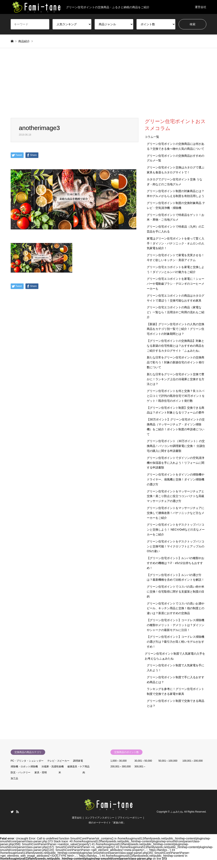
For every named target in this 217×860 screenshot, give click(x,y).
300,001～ (140, 766)
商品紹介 (24, 41)
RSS (17, 811)
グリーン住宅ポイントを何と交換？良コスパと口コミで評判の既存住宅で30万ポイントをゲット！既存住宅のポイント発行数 (176, 395)
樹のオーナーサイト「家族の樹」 (107, 822)
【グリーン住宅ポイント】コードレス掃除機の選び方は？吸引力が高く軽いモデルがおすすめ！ (175, 641)
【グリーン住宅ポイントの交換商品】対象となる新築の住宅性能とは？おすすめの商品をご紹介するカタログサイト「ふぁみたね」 (175, 345)
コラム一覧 (152, 136)
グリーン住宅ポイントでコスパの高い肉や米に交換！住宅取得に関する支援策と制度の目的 (175, 591)
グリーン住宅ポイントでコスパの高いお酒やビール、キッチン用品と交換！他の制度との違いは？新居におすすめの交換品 (175, 608)
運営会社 (200, 7)
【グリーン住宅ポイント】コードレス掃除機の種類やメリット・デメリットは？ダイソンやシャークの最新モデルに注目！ (175, 625)
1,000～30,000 (118, 760)
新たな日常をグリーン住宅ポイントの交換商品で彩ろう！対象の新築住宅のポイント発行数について (175, 362)
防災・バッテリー (20, 772)
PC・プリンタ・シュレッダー (27, 760)
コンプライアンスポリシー (99, 817)
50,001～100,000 (167, 760)
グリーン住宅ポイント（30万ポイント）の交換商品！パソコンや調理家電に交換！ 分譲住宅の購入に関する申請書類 (176, 445)
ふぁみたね (176, 811)
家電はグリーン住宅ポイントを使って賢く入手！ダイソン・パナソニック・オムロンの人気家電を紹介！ (175, 243)
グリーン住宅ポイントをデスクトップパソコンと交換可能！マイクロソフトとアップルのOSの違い (175, 546)
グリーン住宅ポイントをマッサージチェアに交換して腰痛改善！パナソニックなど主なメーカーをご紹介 (175, 512)
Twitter (12, 811)
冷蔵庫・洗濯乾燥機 (52, 766)
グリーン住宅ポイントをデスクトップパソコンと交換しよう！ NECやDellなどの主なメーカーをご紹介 (176, 529)
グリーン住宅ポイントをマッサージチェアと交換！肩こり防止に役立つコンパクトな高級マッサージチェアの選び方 (175, 496)
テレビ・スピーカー (58, 760)
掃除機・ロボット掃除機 (24, 766)
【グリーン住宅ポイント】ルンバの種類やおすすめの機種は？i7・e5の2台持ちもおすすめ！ (175, 563)
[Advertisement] (109, 87)
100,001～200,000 (192, 760)
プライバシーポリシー (129, 817)
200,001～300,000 (120, 766)
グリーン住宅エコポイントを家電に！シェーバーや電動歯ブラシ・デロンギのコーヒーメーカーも (175, 283)
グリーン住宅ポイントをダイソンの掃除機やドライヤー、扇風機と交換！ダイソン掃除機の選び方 (175, 479)
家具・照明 (40, 772)
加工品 (14, 778)
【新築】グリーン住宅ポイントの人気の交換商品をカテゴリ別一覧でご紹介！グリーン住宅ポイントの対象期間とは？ (175, 329)
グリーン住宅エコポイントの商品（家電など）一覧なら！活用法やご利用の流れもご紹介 (175, 312)
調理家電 (78, 760)
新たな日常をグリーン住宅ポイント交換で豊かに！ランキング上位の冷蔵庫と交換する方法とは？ (175, 379)
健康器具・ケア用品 (78, 766)
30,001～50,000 (143, 760)
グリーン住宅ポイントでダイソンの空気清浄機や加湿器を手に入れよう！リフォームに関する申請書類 (175, 462)
